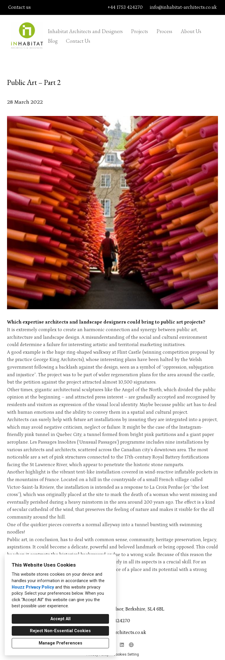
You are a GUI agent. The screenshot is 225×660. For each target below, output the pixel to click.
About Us (191, 31)
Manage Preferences (60, 643)
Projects (139, 31)
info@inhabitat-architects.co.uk (183, 7)
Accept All (60, 618)
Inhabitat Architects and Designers (85, 31)
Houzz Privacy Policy (33, 587)
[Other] (131, 645)
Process (164, 31)
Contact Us (78, 40)
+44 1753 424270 (125, 7)
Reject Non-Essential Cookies (60, 630)
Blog (53, 40)
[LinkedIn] (122, 645)
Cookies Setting (126, 654)
